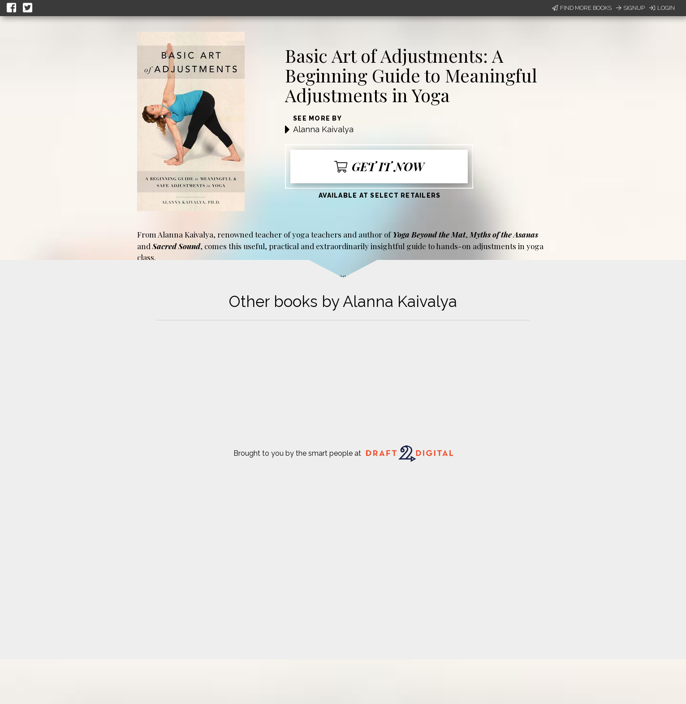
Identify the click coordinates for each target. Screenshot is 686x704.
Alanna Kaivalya (323, 129)
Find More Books (582, 7)
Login (662, 7)
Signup (630, 7)
